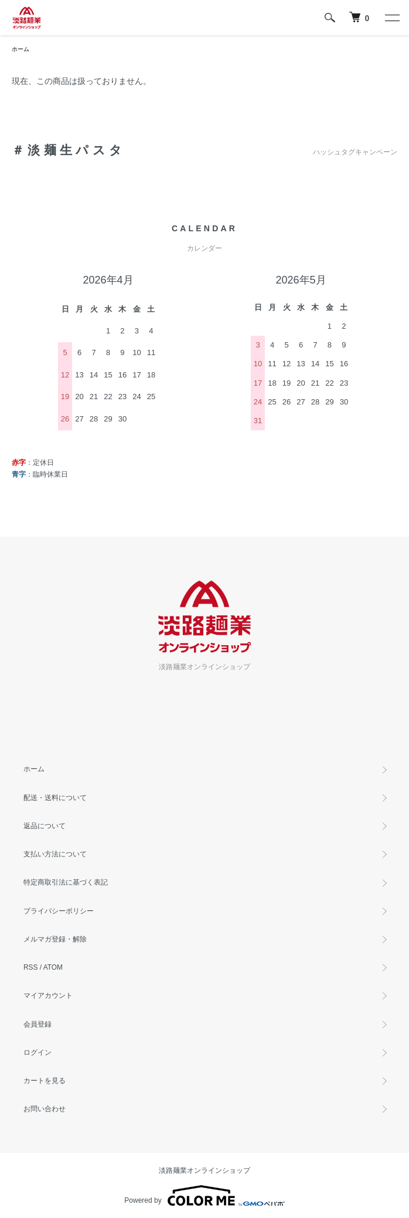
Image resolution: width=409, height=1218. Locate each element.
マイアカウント (48, 995)
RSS (30, 967)
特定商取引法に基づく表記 (65, 882)
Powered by (204, 1195)
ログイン (37, 1052)
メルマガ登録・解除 (55, 939)
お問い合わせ (44, 1109)
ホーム (20, 49)
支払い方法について (55, 854)
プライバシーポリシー (58, 911)
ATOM (53, 967)
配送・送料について (55, 798)
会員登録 (37, 1024)
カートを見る (44, 1081)
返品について (44, 826)
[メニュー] (391, 17)
